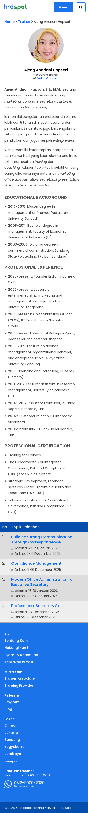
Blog (8, 709)
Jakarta (11, 732)
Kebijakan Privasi (18, 662)
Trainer (24, 21)
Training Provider (18, 685)
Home (9, 21)
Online (9, 725)
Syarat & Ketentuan (21, 655)
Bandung (12, 739)
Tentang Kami (16, 640)
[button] (81, 7)
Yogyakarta (14, 746)
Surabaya (12, 753)
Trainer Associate (19, 678)
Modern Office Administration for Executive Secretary (42, 582)
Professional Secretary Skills (38, 605)
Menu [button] (63, 7)
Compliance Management (36, 563)
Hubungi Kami (16, 647)
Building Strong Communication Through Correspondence (41, 539)
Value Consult (47, 78)
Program (11, 702)
